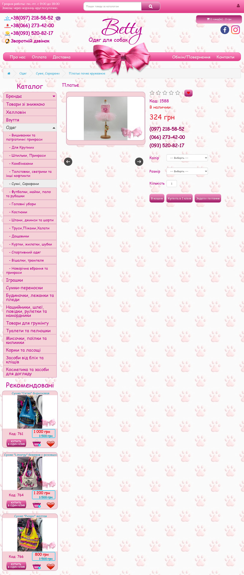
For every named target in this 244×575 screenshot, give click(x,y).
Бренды (30, 96)
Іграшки (14, 280)
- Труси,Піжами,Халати (28, 227)
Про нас (17, 57)
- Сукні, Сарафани (22, 183)
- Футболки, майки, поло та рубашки (28, 193)
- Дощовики (17, 236)
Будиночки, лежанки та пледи (30, 297)
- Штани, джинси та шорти (30, 219)
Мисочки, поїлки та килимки (26, 340)
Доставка (61, 57)
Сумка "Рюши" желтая (30, 516)
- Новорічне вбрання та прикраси (27, 270)
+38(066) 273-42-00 (29, 25)
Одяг (30, 127)
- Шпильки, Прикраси (26, 155)
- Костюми (16, 211)
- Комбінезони (19, 163)
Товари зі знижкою (25, 104)
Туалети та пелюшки (28, 330)
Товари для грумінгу (27, 323)
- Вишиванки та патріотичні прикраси (24, 137)
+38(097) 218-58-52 (29, 18)
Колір (154, 158)
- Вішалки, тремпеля (25, 260)
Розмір (154, 171)
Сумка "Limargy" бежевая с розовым (30, 455)
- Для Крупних (20, 147)
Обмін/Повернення (191, 57)
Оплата (39, 57)
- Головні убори (21, 203)
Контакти (226, 57)
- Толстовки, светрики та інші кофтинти (29, 173)
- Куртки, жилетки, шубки (29, 244)
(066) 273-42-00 (167, 137)
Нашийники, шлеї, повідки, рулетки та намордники (26, 311)
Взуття (12, 120)
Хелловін (16, 112)
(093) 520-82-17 (166, 145)
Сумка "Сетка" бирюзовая (30, 393)
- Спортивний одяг (23, 252)
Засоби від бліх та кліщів (25, 359)
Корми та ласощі (23, 350)
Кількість (157, 183)
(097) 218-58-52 (166, 129)
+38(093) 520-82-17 (28, 33)
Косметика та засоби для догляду (27, 371)
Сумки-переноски (24, 287)
